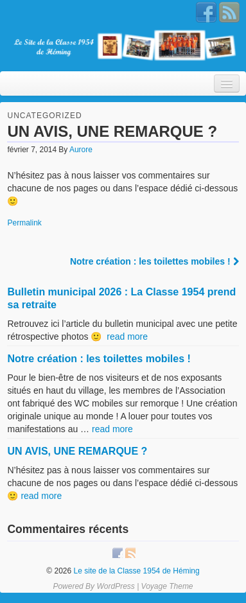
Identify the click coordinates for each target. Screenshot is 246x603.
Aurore (80, 149)
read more (127, 336)
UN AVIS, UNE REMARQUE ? (77, 451)
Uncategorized (44, 115)
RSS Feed (229, 12)
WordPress (115, 586)
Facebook (206, 12)
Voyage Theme (167, 586)
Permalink (24, 222)
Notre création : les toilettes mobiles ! (154, 261)
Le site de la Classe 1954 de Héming (135, 570)
